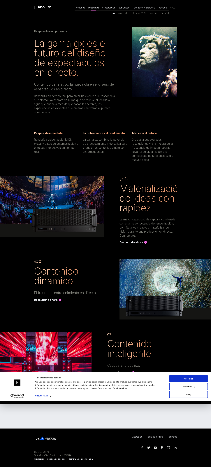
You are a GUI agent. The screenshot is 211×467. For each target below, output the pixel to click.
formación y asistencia (144, 7)
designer (153, 13)
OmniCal (165, 13)
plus (127, 13)
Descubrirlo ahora (131, 242)
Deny (188, 460)
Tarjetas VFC (139, 13)
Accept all (188, 444)
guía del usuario (155, 437)
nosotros (80, 7)
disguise (42, 7)
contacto (163, 7)
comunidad (124, 7)
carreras (173, 437)
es (174, 8)
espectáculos (108, 7)
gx (113, 13)
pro (120, 13)
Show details (41, 461)
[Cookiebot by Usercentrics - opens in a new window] (17, 462)
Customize (188, 452)
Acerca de (137, 437)
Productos (93, 7)
